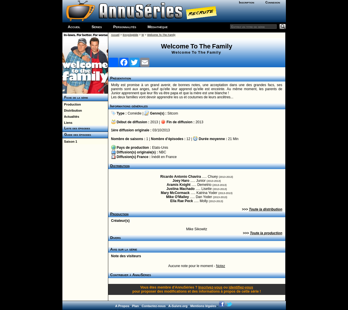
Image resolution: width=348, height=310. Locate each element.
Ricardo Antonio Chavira (180, 177)
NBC (162, 152)
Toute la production (266, 233)
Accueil (74, 27)
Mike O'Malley (177, 197)
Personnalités (124, 27)
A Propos (122, 306)
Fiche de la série (75, 97)
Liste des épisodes (76, 128)
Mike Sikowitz (196, 229)
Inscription (246, 2)
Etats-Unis (160, 148)
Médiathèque (157, 27)
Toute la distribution (265, 209)
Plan (135, 306)
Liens (67, 122)
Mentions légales (203, 306)
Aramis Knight (178, 185)
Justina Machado (180, 189)
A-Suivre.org (177, 306)
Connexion (272, 2)
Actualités (70, 116)
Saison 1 (69, 141)
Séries (96, 27)
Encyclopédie (130, 34)
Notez (220, 266)
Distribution (72, 110)
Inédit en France (164, 157)
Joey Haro (180, 181)
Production (71, 104)
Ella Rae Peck (181, 201)
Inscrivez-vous (210, 287)
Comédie (135, 113)
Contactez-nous (154, 306)
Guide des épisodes (76, 135)
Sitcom (172, 113)
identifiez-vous (241, 287)
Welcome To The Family (161, 34)
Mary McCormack (175, 193)
